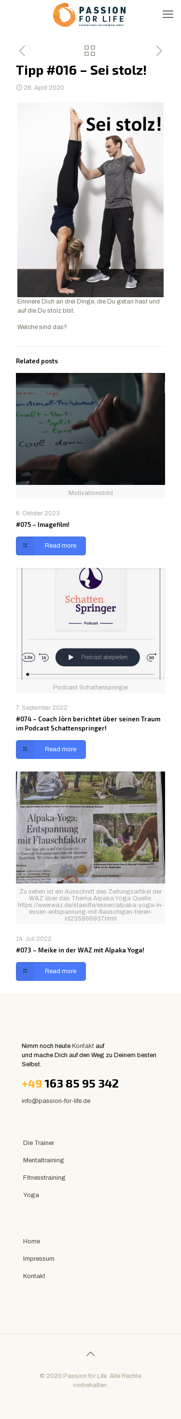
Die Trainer (38, 1143)
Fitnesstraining (44, 1177)
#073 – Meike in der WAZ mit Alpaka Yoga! (80, 950)
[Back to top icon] (91, 1354)
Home (31, 1241)
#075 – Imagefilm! (43, 524)
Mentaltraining (43, 1160)
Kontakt (83, 1046)
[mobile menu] (168, 14)
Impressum (39, 1258)
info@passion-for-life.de (56, 1101)
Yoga (31, 1195)
